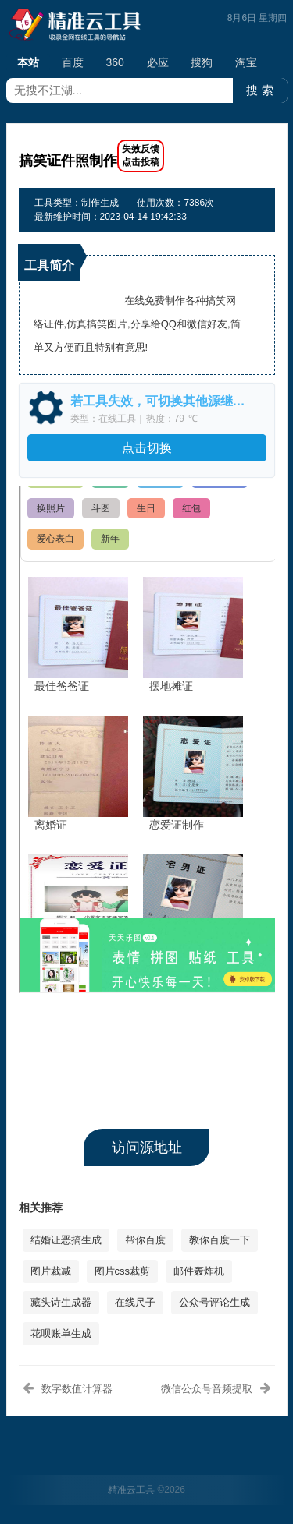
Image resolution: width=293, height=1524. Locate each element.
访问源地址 (147, 1147)
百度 (73, 62)
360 (114, 62)
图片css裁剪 (123, 1271)
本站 (28, 63)
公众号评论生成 (214, 1302)
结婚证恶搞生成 (66, 1240)
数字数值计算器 (77, 1389)
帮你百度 (145, 1240)
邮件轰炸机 (198, 1271)
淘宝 (246, 62)
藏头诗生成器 (60, 1302)
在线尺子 (135, 1302)
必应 (158, 62)
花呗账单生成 (60, 1333)
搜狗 (202, 62)
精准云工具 (131, 1489)
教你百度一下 (219, 1240)
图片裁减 (50, 1271)
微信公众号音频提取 (206, 1389)
